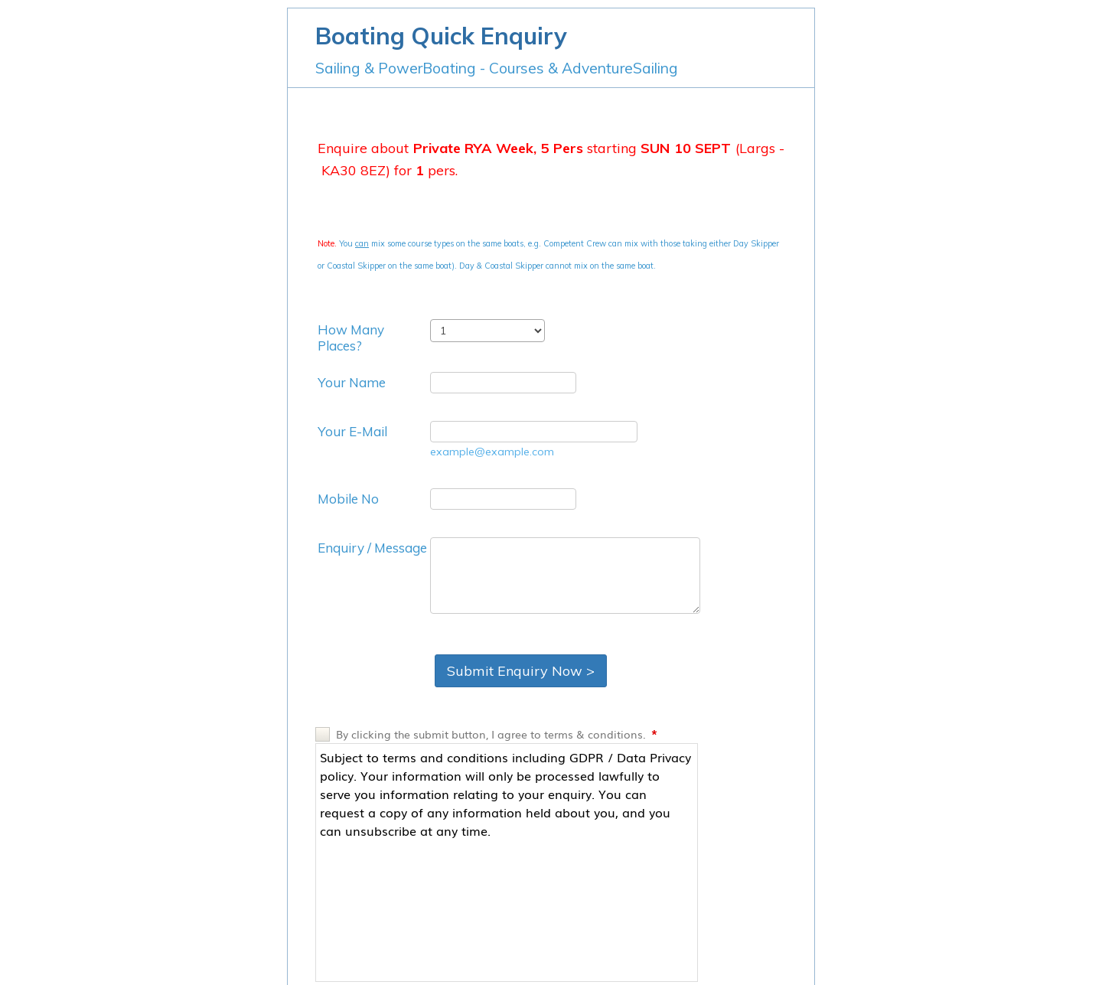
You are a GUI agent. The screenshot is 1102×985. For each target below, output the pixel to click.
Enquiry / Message (372, 548)
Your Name (352, 382)
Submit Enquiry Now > (521, 671)
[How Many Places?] (487, 330)
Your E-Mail (352, 431)
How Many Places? (351, 337)
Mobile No (348, 499)
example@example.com (492, 451)
